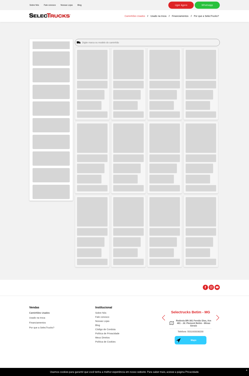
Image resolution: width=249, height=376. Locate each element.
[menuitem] (34, 5)
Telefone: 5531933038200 (190, 331)
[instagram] (211, 288)
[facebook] (205, 288)
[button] (163, 317)
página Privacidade (188, 373)
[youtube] (217, 288)
